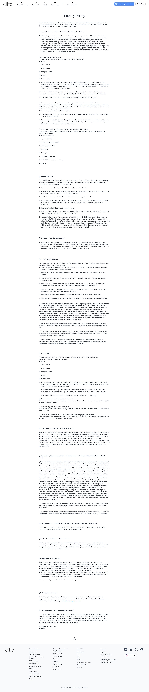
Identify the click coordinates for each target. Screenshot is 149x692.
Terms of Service (106, 654)
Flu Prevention (33, 674)
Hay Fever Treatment (35, 676)
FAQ (78, 654)
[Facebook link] (141, 649)
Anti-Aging (32, 668)
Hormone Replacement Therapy (36, 657)
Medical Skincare (34, 654)
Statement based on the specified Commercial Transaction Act (108, 661)
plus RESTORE (57, 664)
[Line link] (125, 649)
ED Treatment (33, 661)
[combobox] (130, 655)
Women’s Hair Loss (35, 666)
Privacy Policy (105, 657)
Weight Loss (33, 652)
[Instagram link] (131, 649)
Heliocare (56, 666)
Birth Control (33, 671)
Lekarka (55, 661)
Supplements (57, 669)
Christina (56, 659)
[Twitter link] (136, 649)
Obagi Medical (57, 656)
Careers (79, 667)
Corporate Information (84, 662)
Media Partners (81, 664)
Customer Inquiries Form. (71, 601)
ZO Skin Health (58, 654)
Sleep (31, 679)
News (78, 659)
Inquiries (103, 652)
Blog (78, 657)
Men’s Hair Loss (34, 663)
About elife (80, 652)
